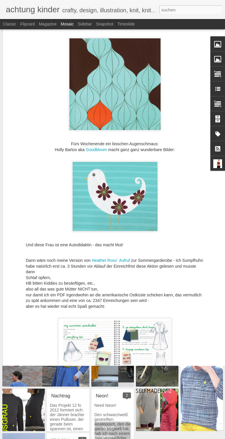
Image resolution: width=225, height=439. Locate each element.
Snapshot (104, 24)
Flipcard (27, 24)
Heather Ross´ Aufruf (111, 223)
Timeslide (126, 24)
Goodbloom (96, 112)
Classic (9, 24)
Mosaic (67, 24)
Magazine (48, 24)
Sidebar (85, 24)
